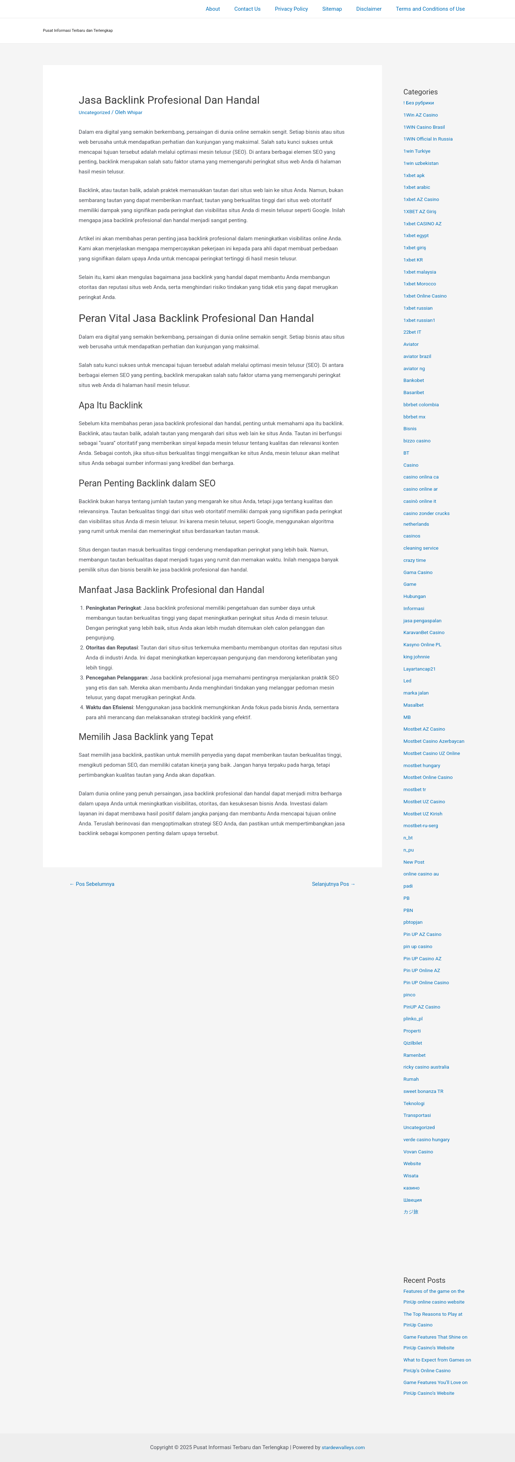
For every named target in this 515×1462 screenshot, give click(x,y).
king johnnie (417, 656)
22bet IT (413, 332)
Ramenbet (415, 1055)
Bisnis (410, 428)
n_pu (409, 850)
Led (407, 680)
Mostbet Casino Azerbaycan (436, 741)
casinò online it (421, 501)
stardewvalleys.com (343, 1447)
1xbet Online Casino (427, 296)
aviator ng (415, 368)
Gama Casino (419, 572)
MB (407, 717)
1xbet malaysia (421, 272)
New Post (414, 862)
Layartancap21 (421, 669)
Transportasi (418, 1115)
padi (408, 886)
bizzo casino (418, 440)
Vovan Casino (419, 1151)
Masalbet (414, 705)
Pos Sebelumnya (94, 884)
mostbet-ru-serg (422, 825)
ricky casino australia (428, 1067)
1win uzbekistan (422, 163)
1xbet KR (414, 259)
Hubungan (415, 596)
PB (406, 898)
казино (412, 1187)
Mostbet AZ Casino (426, 729)
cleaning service (422, 548)
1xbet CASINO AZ (424, 223)
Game (410, 584)
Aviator (411, 344)
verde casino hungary (428, 1139)
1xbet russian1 (420, 320)
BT (406, 453)
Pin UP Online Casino (428, 982)
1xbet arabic (418, 187)
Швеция (413, 1200)
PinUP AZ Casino (423, 1007)
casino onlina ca (422, 477)
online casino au (422, 873)
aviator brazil (418, 356)
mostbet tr (415, 789)
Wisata (411, 1175)
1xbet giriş (415, 247)
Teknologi (415, 1103)
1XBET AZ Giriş (421, 211)
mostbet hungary (423, 765)
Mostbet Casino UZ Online (434, 753)
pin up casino (419, 946)
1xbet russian (419, 308)
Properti (412, 1030)
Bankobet (414, 380)
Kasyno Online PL (424, 644)
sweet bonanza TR (425, 1091)
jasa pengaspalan (424, 620)
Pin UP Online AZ (423, 970)
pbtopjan (414, 922)
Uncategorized (96, 112)
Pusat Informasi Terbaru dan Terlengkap (78, 30)
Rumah (411, 1079)
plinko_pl (414, 1018)
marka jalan (417, 693)
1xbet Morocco (421, 283)
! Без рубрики (420, 102)
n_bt (408, 837)
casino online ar (422, 489)
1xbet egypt (417, 235)
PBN (408, 910)
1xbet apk (415, 175)
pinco (410, 994)
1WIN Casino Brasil (426, 127)
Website (413, 1163)
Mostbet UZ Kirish (424, 813)
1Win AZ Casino (422, 115)
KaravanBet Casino (425, 632)
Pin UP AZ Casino (424, 934)
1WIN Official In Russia (430, 139)
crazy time (415, 560)
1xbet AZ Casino (423, 199)
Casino (411, 465)
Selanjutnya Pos (331, 884)
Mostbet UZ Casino (426, 801)
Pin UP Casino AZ (424, 958)
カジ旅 (411, 1211)
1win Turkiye (418, 151)
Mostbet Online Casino (430, 777)
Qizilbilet (413, 1043)
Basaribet (414, 392)
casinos (412, 536)
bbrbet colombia (422, 404)
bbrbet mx (415, 416)
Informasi (414, 608)
